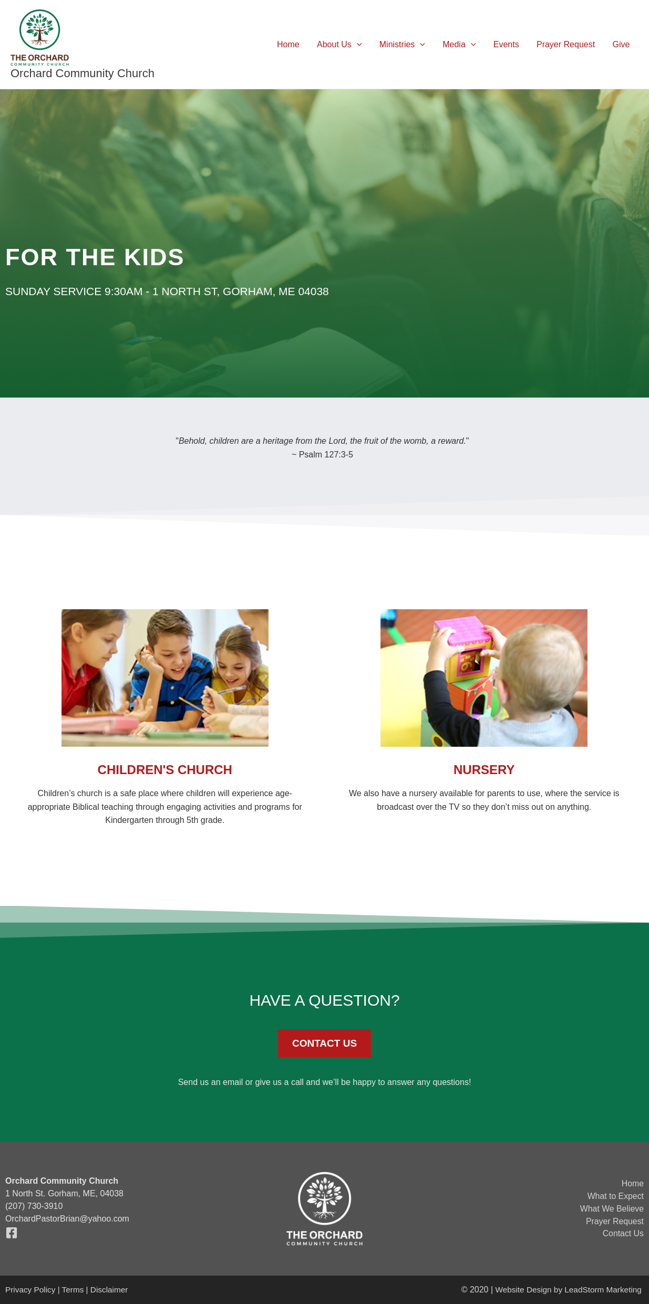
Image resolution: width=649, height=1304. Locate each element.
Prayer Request (567, 44)
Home (293, 44)
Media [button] (461, 45)
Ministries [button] (405, 45)
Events (508, 44)
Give (621, 44)
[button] (360, 45)
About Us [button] (343, 45)
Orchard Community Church (82, 73)
